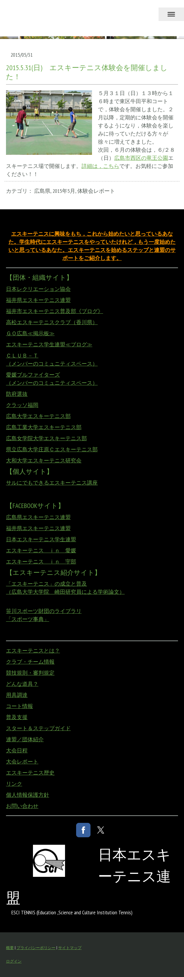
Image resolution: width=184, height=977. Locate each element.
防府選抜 (17, 393)
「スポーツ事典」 (27, 619)
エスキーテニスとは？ (33, 650)
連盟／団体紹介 (25, 739)
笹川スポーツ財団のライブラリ (44, 611)
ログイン (14, 961)
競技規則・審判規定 (30, 672)
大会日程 (17, 750)
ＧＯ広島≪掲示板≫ (30, 333)
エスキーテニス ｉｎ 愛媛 (41, 550)
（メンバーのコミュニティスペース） (52, 363)
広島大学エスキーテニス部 (38, 416)
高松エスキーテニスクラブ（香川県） (52, 322)
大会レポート (22, 761)
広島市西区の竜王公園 (141, 157)
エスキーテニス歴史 (30, 772)
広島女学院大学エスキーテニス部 (46, 438)
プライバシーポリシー (35, 947)
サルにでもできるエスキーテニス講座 (52, 482)
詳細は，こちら (100, 166)
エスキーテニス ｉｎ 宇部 (41, 561)
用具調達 (17, 695)
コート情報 (19, 706)
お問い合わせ (22, 805)
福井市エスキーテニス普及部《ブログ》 (54, 311)
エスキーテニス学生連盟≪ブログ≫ (49, 344)
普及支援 (17, 717)
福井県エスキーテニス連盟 (38, 300)
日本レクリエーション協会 (38, 288)
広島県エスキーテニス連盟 (38, 517)
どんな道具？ (22, 683)
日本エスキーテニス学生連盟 (41, 539)
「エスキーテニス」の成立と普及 (46, 583)
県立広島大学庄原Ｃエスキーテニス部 (52, 449)
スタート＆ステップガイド (38, 728)
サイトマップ (70, 947)
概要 (10, 947)
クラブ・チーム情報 (30, 661)
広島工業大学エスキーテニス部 (44, 427)
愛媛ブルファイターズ (33, 374)
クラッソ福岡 (22, 405)
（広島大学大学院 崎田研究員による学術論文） (65, 591)
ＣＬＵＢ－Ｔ (22, 355)
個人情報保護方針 (27, 794)
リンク (14, 783)
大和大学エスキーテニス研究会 (44, 460)
